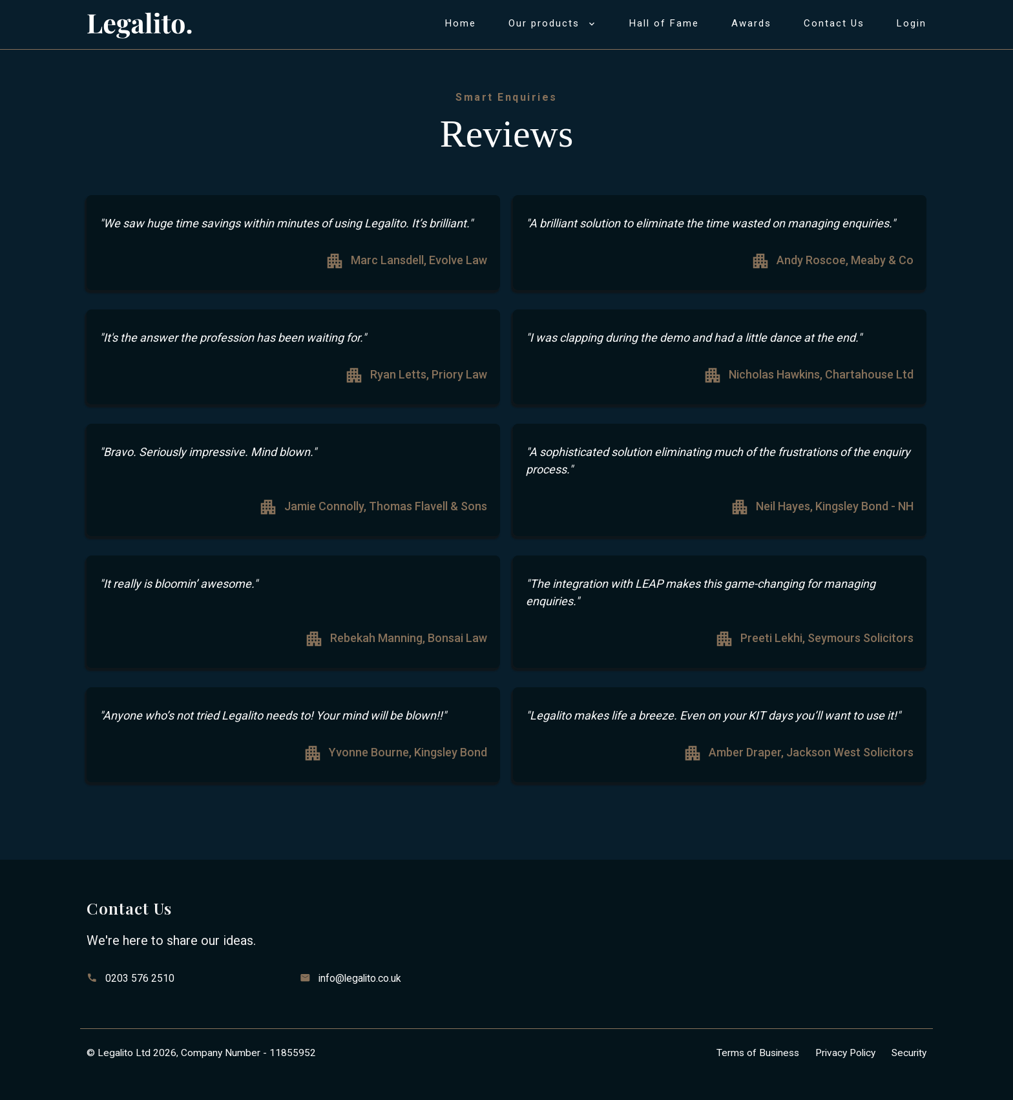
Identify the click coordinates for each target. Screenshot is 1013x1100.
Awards (751, 23)
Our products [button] (552, 23)
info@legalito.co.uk (360, 978)
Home (460, 23)
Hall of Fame (664, 23)
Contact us (834, 23)
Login (911, 23)
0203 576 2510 (139, 978)
